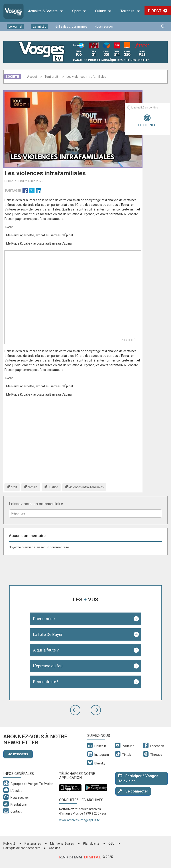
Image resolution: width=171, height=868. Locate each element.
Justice (53, 487)
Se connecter (133, 791)
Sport (79, 11)
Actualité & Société (45, 11)
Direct (154, 10)
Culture (103, 11)
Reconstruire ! (45, 681)
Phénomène (44, 618)
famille (32, 487)
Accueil (32, 76)
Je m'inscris (18, 754)
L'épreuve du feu (48, 666)
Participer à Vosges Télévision (138, 778)
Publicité (9, 843)
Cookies (54, 848)
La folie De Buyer (48, 634)
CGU (111, 843)
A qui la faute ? (46, 650)
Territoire (130, 11)
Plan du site (91, 843)
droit (14, 487)
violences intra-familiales (86, 487)
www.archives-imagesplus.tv (79, 820)
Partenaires (32, 843)
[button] (75, 710)
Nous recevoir (104, 26)
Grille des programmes (71, 26)
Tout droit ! (52, 76)
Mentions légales (62, 843)
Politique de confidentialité (22, 848)
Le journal (15, 26)
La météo (39, 26)
